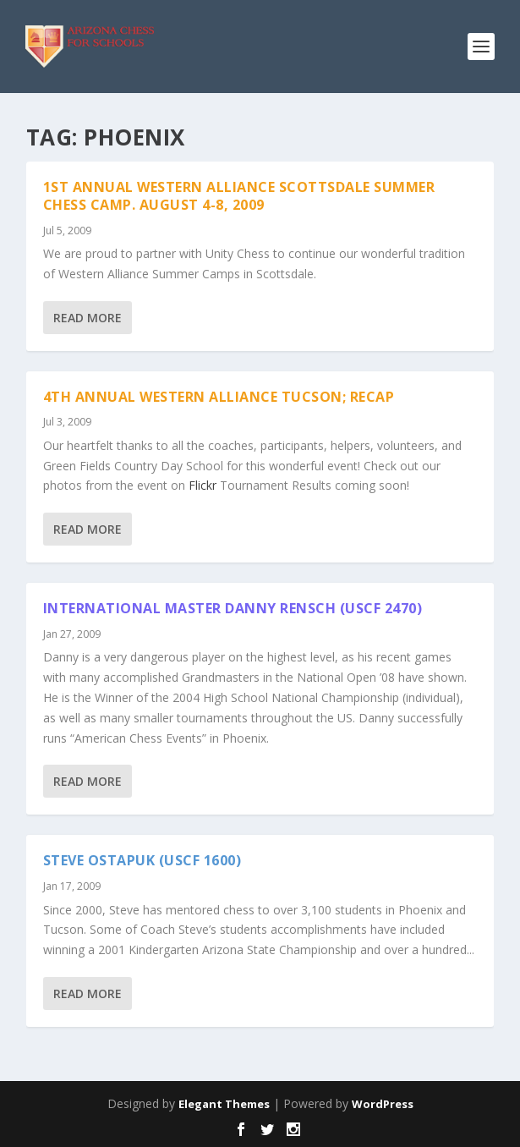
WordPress (382, 1103)
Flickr (202, 485)
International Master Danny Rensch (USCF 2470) (233, 608)
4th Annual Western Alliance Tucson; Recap (219, 396)
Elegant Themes (224, 1103)
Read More (87, 318)
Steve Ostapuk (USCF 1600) (142, 860)
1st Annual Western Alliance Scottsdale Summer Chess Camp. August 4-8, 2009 (239, 196)
